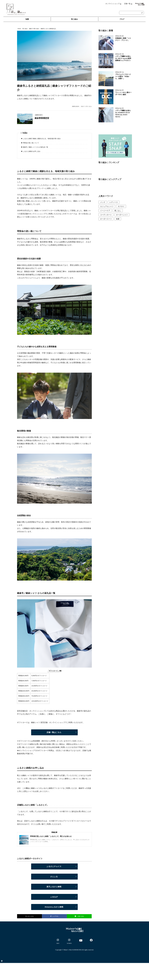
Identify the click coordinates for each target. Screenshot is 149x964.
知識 (27, 19)
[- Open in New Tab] (58, 942)
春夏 (117, 219)
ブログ (121, 19)
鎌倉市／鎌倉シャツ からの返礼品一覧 (35, 147)
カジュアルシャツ (106, 206)
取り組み (74, 19)
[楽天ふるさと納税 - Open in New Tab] (54, 887)
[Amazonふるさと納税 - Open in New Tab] (54, 907)
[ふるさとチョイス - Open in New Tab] (54, 866)
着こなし (117, 210)
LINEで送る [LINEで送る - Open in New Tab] (79, 916)
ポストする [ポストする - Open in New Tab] (29, 916)
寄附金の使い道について (31, 143)
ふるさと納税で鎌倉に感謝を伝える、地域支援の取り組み (42, 138)
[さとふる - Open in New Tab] (54, 877)
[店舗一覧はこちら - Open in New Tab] (54, 732)
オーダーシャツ (122, 215)
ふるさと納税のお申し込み (31, 151)
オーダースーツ (106, 219)
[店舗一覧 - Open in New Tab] (126, 4)
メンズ (102, 202)
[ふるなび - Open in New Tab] (54, 897)
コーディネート (106, 215)
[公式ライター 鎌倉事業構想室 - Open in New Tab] (54, 116)
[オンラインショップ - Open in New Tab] (113, 4)
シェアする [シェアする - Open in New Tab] (54, 916)
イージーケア (105, 210)
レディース (113, 202)
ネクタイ (121, 206)
